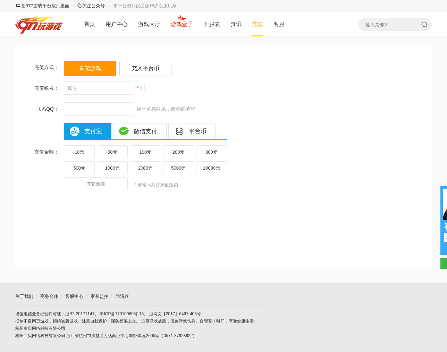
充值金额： (46, 152)
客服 (279, 24)
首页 (89, 24)
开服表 (211, 24)
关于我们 (24, 296)
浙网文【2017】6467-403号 (175, 313)
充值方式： (46, 67)
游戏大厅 (149, 24)
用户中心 (117, 24)
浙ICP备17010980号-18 (122, 313)
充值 (257, 24)
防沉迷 (122, 296)
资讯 (236, 24)
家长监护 (100, 296)
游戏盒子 (182, 24)
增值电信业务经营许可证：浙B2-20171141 (54, 313)
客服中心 (74, 296)
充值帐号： (46, 88)
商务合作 (49, 296)
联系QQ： (47, 109)
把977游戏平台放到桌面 (42, 5)
